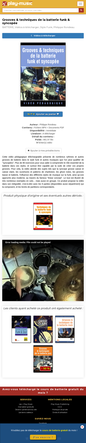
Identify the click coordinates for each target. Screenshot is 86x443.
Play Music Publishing (60, 404)
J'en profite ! (43, 437)
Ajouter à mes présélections (44, 150)
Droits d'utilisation (60, 412)
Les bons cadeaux (26, 412)
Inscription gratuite (26, 407)
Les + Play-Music (26, 404)
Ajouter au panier (43, 114)
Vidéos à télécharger (43, 35)
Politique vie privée (60, 410)
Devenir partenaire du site (26, 410)
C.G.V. (60, 407)
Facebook (43, 423)
